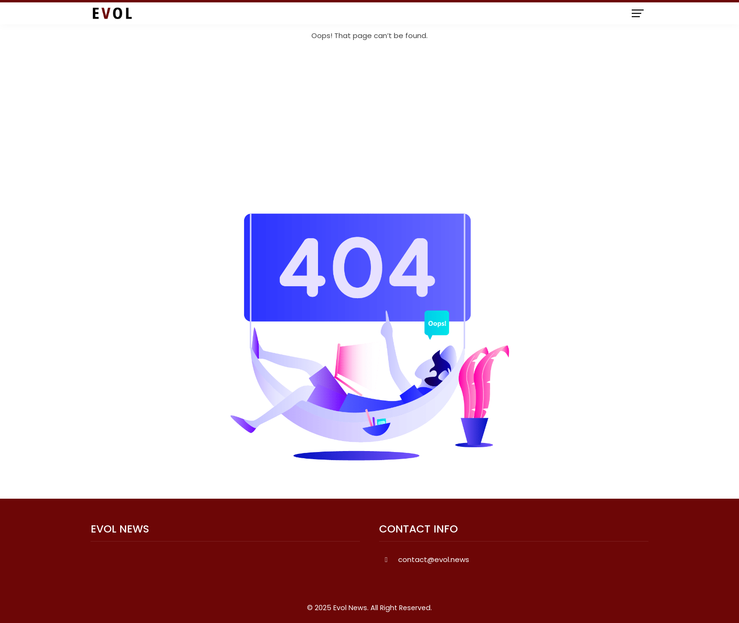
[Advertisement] (369, 127)
